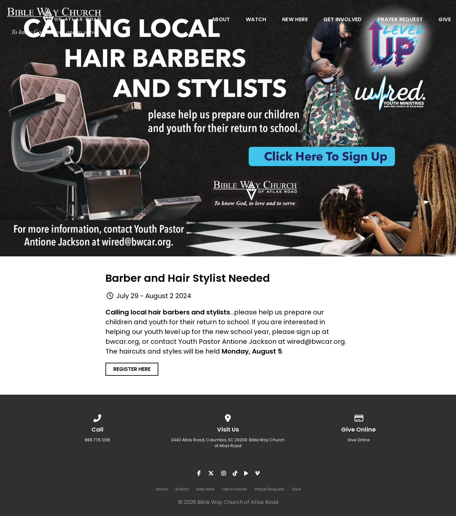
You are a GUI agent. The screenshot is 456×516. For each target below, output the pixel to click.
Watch (256, 20)
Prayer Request (400, 20)
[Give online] (358, 417)
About (221, 20)
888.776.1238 (97, 440)
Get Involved (342, 20)
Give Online (358, 440)
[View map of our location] (228, 417)
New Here (295, 20)
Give (444, 20)
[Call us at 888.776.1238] (97, 417)
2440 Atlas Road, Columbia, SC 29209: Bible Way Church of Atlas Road (228, 442)
